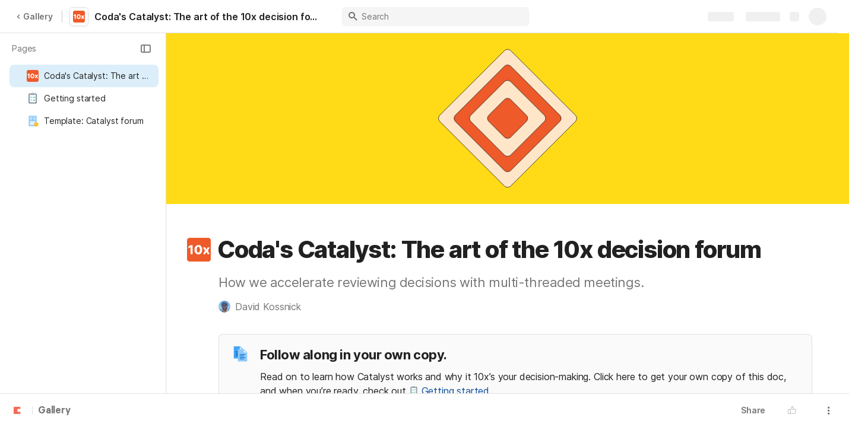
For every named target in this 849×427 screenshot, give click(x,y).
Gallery (34, 16)
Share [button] (753, 410)
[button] (145, 48)
